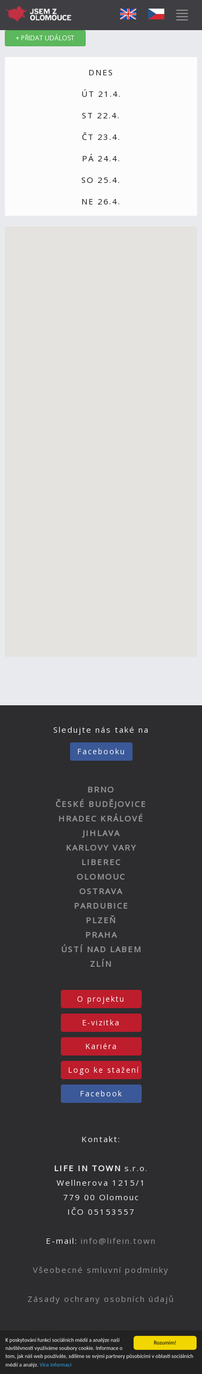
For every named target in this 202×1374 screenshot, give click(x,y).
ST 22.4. (101, 115)
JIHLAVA (101, 832)
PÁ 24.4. (101, 158)
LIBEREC (101, 861)
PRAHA (101, 934)
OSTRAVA (101, 891)
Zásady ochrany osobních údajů (101, 1298)
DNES (101, 72)
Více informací (56, 1365)
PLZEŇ (101, 920)
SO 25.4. (101, 179)
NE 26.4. (101, 201)
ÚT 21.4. (101, 93)
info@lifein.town (118, 1240)
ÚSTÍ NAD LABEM (101, 949)
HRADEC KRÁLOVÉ (101, 818)
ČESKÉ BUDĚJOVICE (101, 803)
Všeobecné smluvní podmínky (101, 1269)
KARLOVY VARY (101, 847)
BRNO (101, 789)
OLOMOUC (101, 876)
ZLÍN (101, 963)
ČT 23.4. (101, 136)
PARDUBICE (101, 905)
